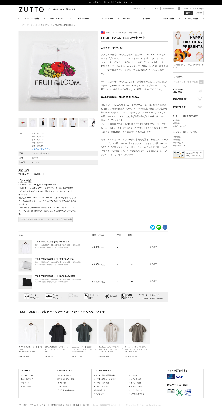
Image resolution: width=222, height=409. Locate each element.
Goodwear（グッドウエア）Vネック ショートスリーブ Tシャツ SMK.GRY (137, 349)
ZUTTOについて (140, 8)
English (199, 13)
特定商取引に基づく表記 (60, 405)
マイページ (25, 383)
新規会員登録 (168, 8)
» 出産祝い (177, 140)
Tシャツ (49, 25)
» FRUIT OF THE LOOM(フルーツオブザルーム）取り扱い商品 (45, 219)
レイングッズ (146, 18)
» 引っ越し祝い (179, 143)
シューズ (126, 18)
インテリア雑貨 (191, 18)
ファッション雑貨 (31, 18)
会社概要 (75, 405)
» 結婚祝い (177, 137)
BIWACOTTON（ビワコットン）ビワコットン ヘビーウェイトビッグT (57, 349)
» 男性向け (177, 123)
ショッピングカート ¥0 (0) (192, 8)
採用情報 (86, 405)
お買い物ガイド (188, 99)
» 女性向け (177, 120)
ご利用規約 (22, 405)
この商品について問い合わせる (152, 298)
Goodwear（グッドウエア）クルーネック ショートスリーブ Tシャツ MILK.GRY (111, 349)
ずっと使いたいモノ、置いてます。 (62, 9)
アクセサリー (107, 18)
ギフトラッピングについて (150, 295)
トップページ (23, 25)
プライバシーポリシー (38, 405)
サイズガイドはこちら (41, 149)
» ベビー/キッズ (179, 126)
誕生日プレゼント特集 (66, 379)
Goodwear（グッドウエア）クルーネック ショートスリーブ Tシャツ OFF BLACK (84, 349)
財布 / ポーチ (83, 18)
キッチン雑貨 (168, 18)
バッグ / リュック (57, 18)
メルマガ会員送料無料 (188, 91)
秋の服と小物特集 (64, 375)
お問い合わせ (188, 107)
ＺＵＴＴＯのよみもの (66, 390)
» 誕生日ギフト (179, 145)
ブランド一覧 (63, 386)
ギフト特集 (62, 383)
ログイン (154, 8)
